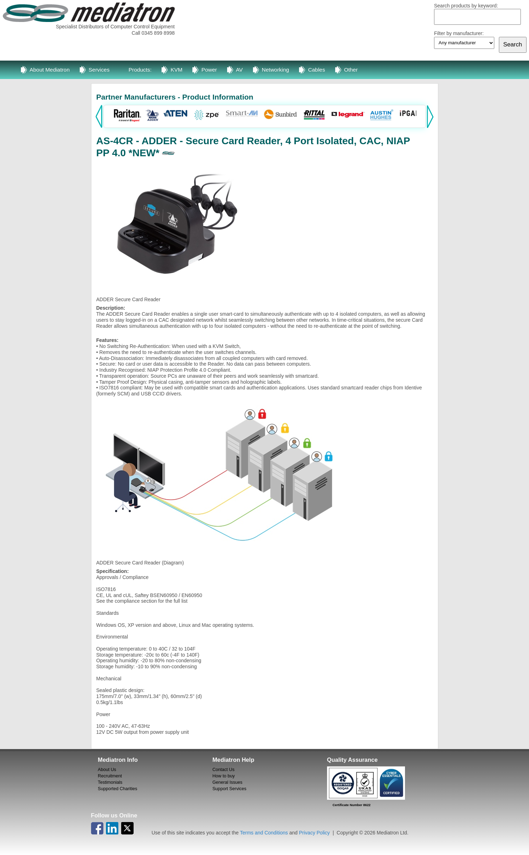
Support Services (229, 788)
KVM (176, 70)
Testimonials (110, 782)
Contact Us (223, 769)
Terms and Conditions (264, 833)
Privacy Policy (314, 833)
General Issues (227, 782)
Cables (316, 70)
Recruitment (110, 776)
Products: (140, 70)
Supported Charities (117, 788)
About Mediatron (50, 70)
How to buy (223, 776)
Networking (275, 70)
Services (99, 70)
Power (209, 70)
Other (351, 70)
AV (239, 70)
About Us (107, 769)
